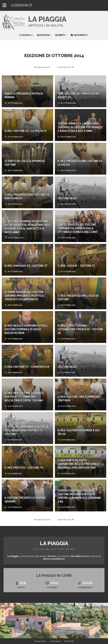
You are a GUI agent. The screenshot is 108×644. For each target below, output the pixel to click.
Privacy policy (40, 641)
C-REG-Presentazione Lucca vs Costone (78, 297)
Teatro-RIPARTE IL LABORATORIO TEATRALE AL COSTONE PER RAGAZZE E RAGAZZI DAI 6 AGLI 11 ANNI (80, 127)
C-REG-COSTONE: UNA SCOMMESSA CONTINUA (78, 398)
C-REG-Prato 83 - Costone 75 (24, 467)
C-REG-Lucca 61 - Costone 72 (76, 265)
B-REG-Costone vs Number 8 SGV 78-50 (79, 432)
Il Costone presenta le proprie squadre (25, 499)
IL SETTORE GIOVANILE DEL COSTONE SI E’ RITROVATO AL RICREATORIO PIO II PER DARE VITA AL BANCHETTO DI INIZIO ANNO (27, 226)
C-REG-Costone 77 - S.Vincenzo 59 (27, 366)
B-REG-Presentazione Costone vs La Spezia (80, 162)
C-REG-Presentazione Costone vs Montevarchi (27, 196)
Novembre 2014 (64, 67)
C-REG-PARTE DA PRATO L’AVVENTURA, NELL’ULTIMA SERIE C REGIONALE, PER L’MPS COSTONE (78, 463)
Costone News (67, 198)
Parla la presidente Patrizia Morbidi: (24, 95)
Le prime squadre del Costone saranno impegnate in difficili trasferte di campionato (24, 295)
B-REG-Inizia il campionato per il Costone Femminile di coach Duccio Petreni (26, 329)
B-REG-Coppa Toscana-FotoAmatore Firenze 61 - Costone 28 (80, 329)
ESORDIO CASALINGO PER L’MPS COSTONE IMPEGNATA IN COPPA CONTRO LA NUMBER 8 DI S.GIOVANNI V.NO (79, 496)
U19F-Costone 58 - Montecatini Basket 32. (78, 95)
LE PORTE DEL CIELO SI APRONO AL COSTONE (25, 162)
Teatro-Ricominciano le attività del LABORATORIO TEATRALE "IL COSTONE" (26, 430)
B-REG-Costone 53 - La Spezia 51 (25, 131)
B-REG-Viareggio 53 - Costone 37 (26, 265)
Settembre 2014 (43, 67)
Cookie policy (55, 641)
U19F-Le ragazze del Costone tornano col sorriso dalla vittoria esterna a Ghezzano (77, 228)
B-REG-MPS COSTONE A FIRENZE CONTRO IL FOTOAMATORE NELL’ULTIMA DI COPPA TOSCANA (24, 396)
